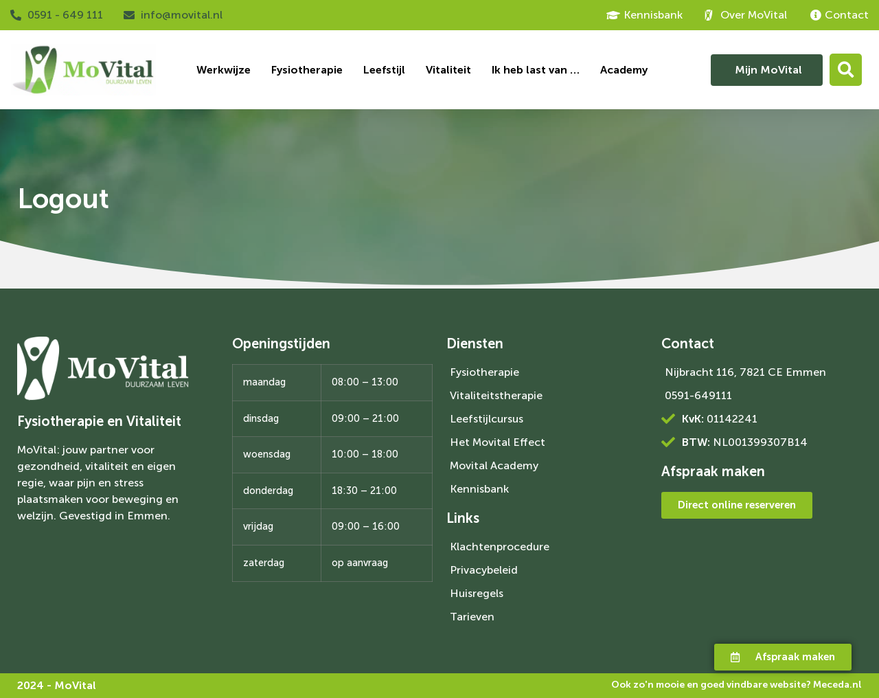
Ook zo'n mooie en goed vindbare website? (736, 684)
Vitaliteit (448, 69)
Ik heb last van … (536, 69)
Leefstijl (384, 69)
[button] (846, 70)
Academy (624, 69)
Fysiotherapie (307, 69)
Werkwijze (223, 69)
